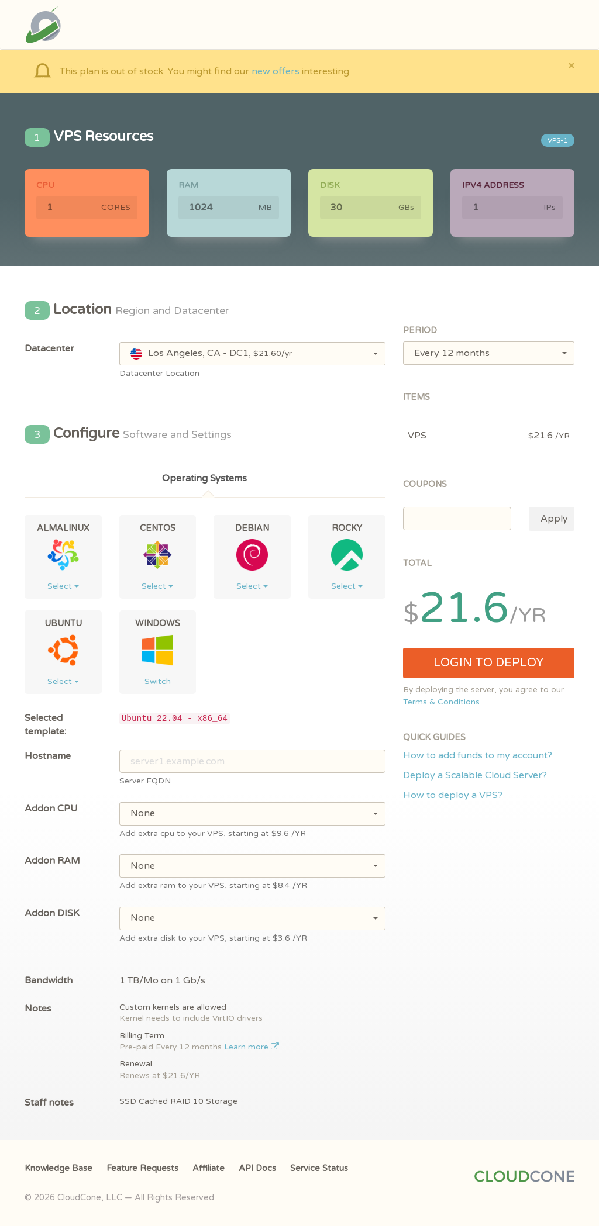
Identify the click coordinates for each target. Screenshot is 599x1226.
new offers (276, 71)
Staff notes (49, 1102)
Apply (554, 518)
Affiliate (208, 1168)
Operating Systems (204, 478)
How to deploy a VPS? (452, 795)
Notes (38, 1008)
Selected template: (45, 724)
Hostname (48, 756)
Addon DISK (52, 913)
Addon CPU (51, 808)
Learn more (252, 1047)
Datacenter (49, 348)
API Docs (257, 1168)
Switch (157, 681)
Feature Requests (142, 1168)
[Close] (571, 65)
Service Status (319, 1168)
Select (63, 586)
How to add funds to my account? (477, 755)
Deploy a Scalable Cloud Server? (475, 775)
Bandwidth (49, 980)
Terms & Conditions (441, 702)
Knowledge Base (58, 1168)
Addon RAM (52, 860)
